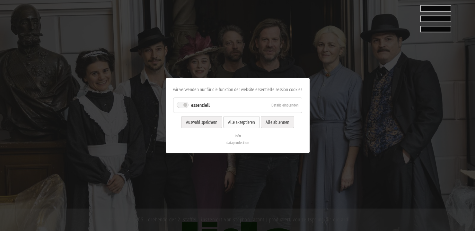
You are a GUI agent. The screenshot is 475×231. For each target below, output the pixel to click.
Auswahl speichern (201, 122)
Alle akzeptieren (241, 122)
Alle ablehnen (277, 122)
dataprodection (237, 142)
